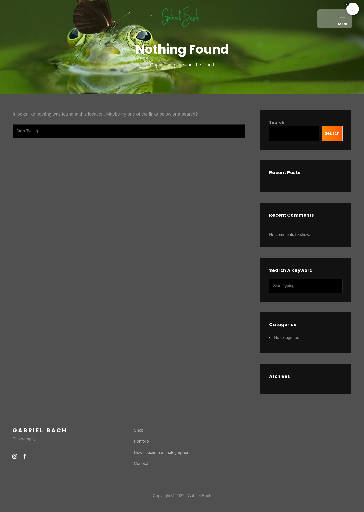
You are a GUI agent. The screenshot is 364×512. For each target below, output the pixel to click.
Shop (138, 439)
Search (276, 132)
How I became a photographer (161, 462)
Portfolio (141, 451)
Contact (141, 473)
